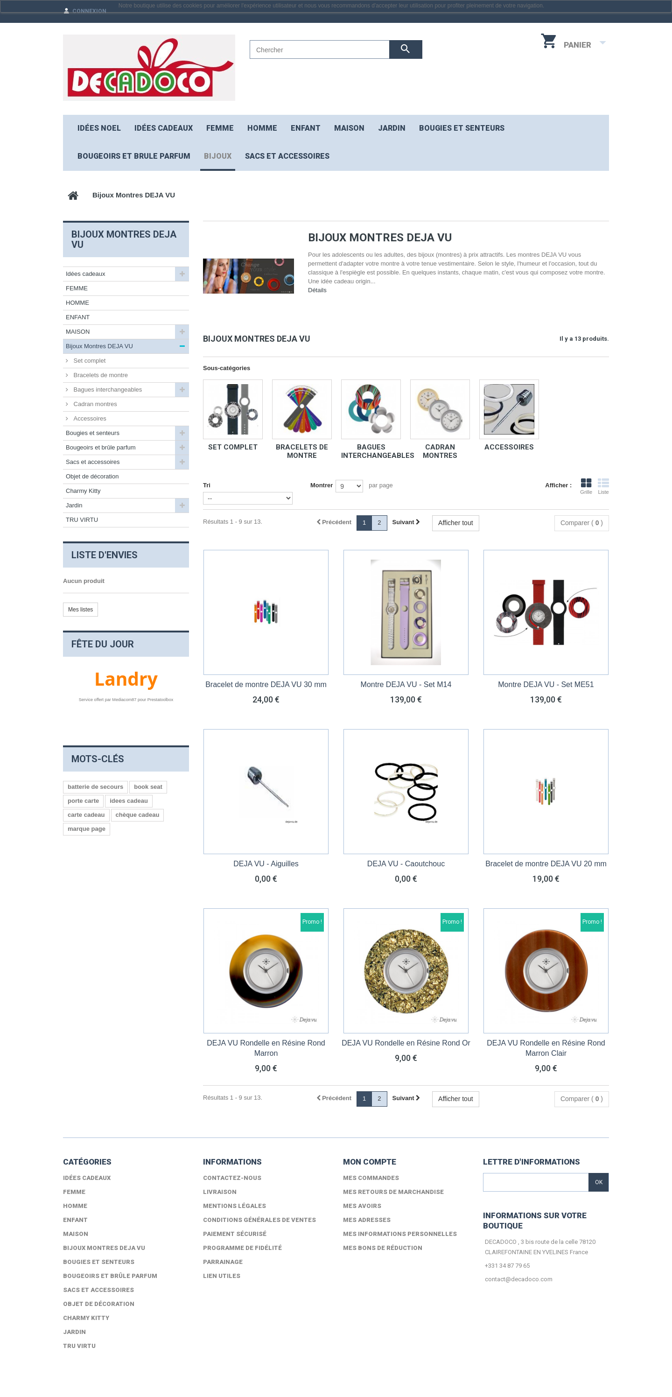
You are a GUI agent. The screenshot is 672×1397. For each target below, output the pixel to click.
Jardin (74, 505)
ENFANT (306, 128)
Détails (317, 290)
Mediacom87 (124, 699)
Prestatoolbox (160, 699)
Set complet (233, 447)
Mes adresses (367, 1219)
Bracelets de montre (302, 451)
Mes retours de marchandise (393, 1191)
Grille (586, 486)
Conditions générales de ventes (259, 1219)
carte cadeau (86, 814)
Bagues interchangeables (377, 451)
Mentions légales (234, 1205)
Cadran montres (440, 451)
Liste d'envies (104, 555)
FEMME (220, 128)
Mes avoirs (362, 1205)
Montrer (321, 485)
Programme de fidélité (242, 1247)
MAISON (349, 128)
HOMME (262, 128)
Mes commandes (371, 1177)
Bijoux (217, 156)
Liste (603, 486)
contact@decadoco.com (519, 1279)
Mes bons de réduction (382, 1247)
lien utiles (221, 1275)
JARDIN (392, 128)
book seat (148, 786)
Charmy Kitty (83, 490)
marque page (86, 828)
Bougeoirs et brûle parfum (101, 447)
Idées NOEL (99, 128)
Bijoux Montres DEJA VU (99, 346)
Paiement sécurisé (234, 1233)
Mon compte (369, 1161)
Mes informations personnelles (400, 1233)
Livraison (220, 1191)
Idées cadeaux (163, 128)
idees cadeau (129, 800)
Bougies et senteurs (461, 128)
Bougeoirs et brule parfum (133, 156)
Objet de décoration (92, 476)
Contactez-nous (232, 1177)
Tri (206, 485)
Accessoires (509, 447)
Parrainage (223, 1261)
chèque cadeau (138, 814)
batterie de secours (95, 786)
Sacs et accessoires (287, 156)
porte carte (83, 800)
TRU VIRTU (82, 519)
